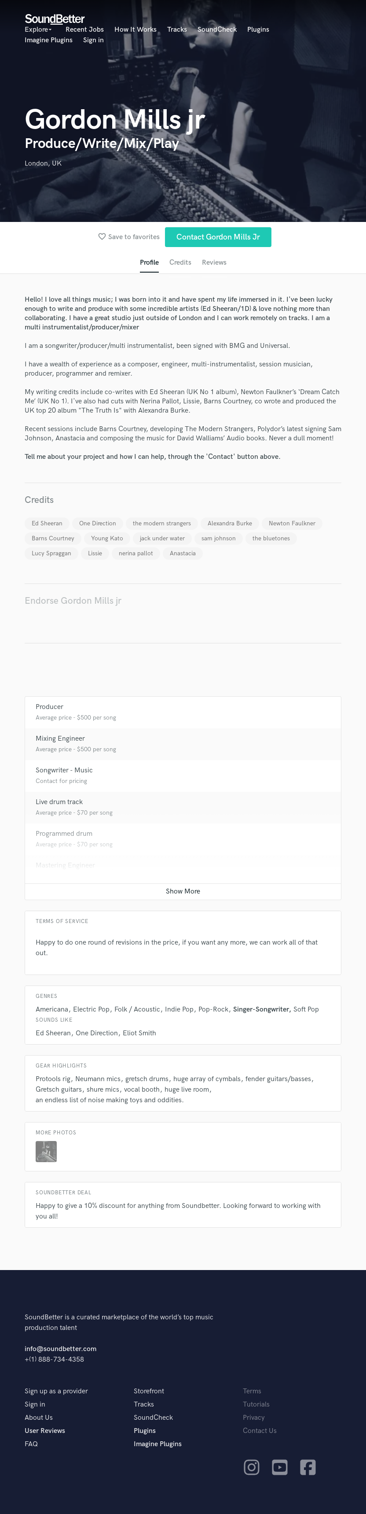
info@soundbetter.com (60, 1349)
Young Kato (107, 538)
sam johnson (218, 538)
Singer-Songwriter (261, 1009)
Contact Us (260, 1431)
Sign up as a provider (56, 1391)
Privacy (254, 1418)
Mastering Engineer (65, 865)
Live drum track (59, 802)
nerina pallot (136, 553)
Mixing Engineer (60, 739)
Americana (52, 1009)
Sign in (93, 40)
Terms (252, 1391)
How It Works (135, 30)
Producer (49, 707)
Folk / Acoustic (137, 1009)
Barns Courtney (53, 538)
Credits (180, 262)
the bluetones (271, 538)
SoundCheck (217, 30)
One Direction (97, 523)
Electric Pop (91, 1009)
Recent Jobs (85, 30)
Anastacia (183, 553)
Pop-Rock (213, 1009)
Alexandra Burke (230, 523)
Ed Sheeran (47, 523)
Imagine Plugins (49, 40)
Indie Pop (179, 1009)
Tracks (177, 30)
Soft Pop (306, 1009)
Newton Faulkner (292, 523)
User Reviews (45, 1431)
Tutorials (256, 1404)
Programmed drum (64, 834)
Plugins (258, 30)
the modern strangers (162, 523)
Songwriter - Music (64, 770)
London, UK (43, 163)
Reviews (214, 262)
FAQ (31, 1444)
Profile (149, 262)
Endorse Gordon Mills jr (73, 600)
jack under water (162, 538)
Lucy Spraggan (51, 553)
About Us (39, 1418)
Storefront (149, 1391)
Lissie (95, 553)
